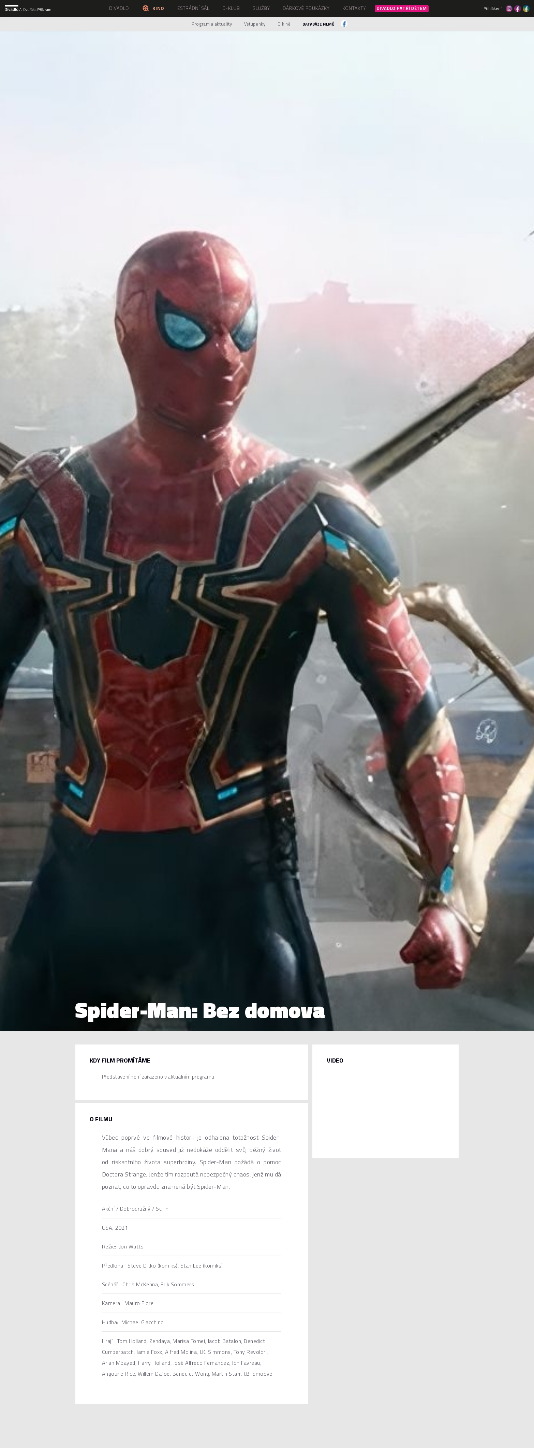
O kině (284, 23)
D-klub (231, 8)
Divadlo (119, 8)
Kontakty (354, 8)
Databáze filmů (318, 24)
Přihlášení (493, 8)
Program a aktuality (212, 23)
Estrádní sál (193, 8)
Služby (261, 8)
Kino (153, 8)
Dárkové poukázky (306, 8)
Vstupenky (255, 23)
